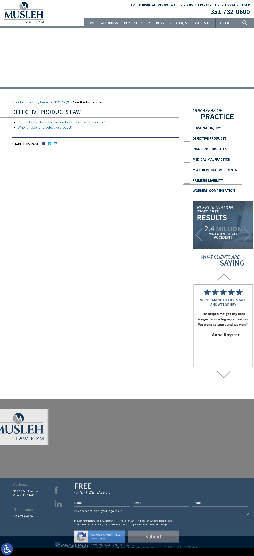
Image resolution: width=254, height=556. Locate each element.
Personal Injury (137, 23)
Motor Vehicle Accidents (215, 170)
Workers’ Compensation (214, 191)
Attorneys (109, 23)
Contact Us (227, 23)
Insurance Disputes (210, 149)
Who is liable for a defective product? (45, 127)
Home (91, 23)
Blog (160, 23)
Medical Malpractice (211, 159)
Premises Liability (208, 180)
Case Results (202, 23)
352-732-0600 (230, 11)
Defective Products (210, 138)
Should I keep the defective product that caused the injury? (61, 122)
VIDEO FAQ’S (178, 23)
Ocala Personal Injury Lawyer (30, 102)
